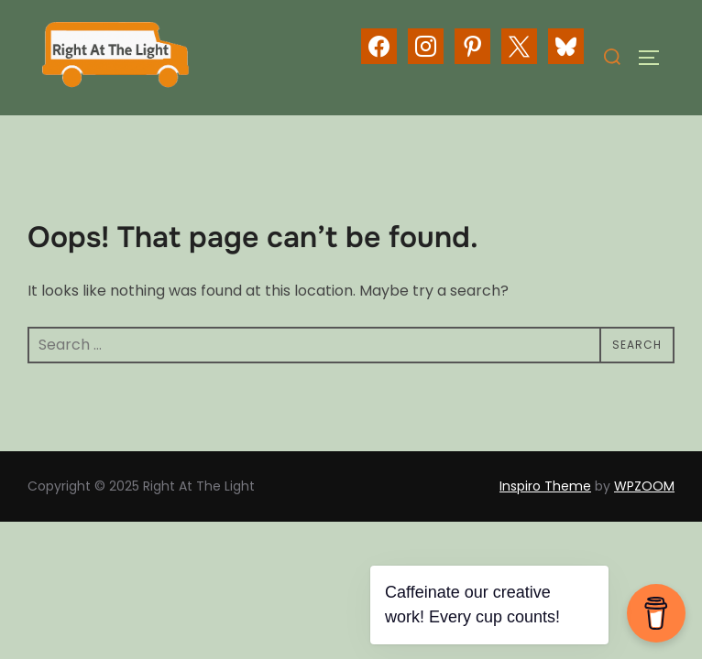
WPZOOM (644, 486)
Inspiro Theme (545, 486)
